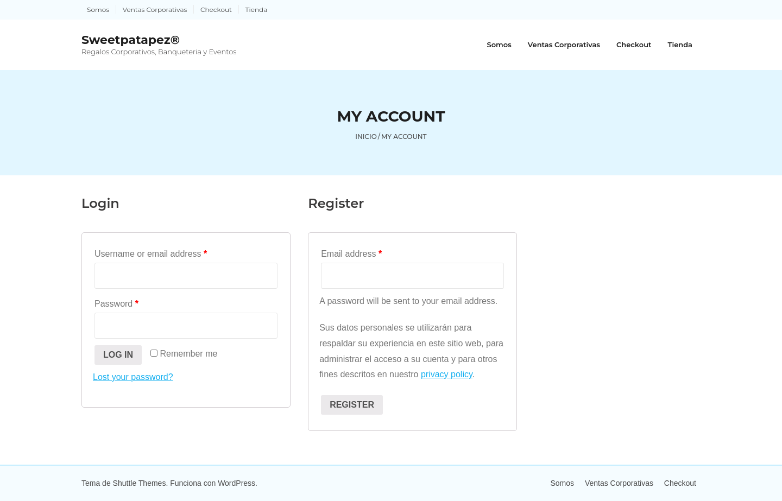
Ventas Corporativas (155, 9)
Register (352, 404)
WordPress (236, 483)
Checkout (216, 9)
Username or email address (150, 253)
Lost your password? (133, 377)
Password (116, 303)
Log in (118, 354)
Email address (351, 253)
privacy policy (446, 374)
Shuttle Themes (139, 483)
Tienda (256, 9)
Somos (98, 9)
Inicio (366, 136)
